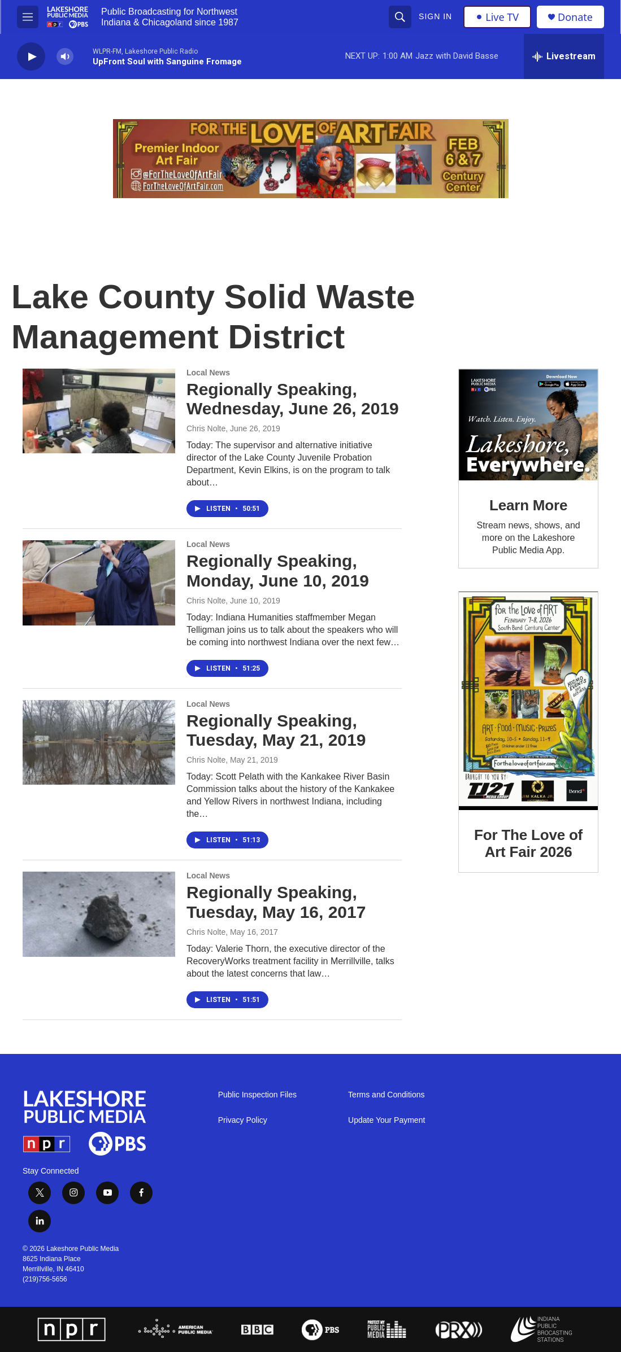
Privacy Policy (242, 1120)
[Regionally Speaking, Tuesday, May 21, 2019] (99, 742)
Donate (575, 17)
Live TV (497, 17)
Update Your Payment (386, 1120)
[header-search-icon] (400, 17)
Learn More (528, 505)
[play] (31, 56)
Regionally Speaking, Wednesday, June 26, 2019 (292, 399)
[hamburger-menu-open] (27, 17)
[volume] (65, 56)
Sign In (435, 16)
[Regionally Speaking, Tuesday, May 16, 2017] (99, 914)
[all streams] (564, 56)
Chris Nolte (205, 428)
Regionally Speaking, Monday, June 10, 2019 (277, 571)
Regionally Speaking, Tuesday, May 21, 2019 (276, 730)
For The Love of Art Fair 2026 (528, 843)
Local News (208, 372)
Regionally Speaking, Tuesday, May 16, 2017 (276, 902)
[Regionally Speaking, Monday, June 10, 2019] (99, 582)
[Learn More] (528, 424)
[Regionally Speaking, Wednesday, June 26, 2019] (99, 411)
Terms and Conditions (386, 1095)
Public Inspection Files (257, 1095)
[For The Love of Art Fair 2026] (528, 701)
